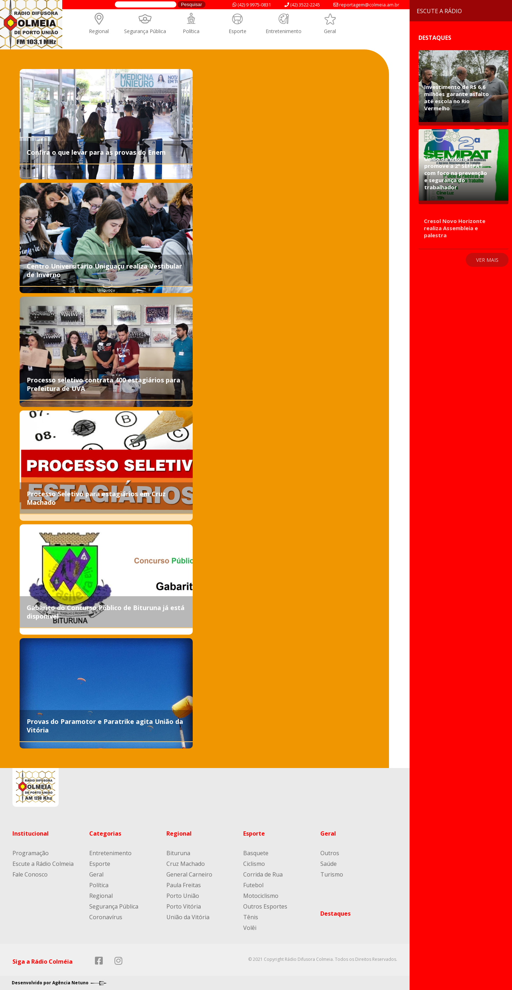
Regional (99, 31)
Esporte (237, 31)
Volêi (249, 928)
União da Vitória (187, 917)
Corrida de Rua (263, 874)
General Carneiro (189, 874)
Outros (329, 853)
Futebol (253, 885)
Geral (330, 31)
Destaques (335, 913)
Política (191, 31)
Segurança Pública (145, 31)
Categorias (105, 833)
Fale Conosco (30, 874)
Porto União (182, 896)
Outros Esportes (265, 906)
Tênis (250, 917)
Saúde (328, 864)
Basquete (255, 853)
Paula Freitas (183, 885)
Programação (30, 853)
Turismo (331, 874)
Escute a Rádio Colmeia (43, 864)
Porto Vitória (183, 906)
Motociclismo (260, 896)
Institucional (30, 833)
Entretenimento (284, 31)
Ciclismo (254, 864)
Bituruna (178, 853)
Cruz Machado (185, 864)
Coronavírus (105, 917)
